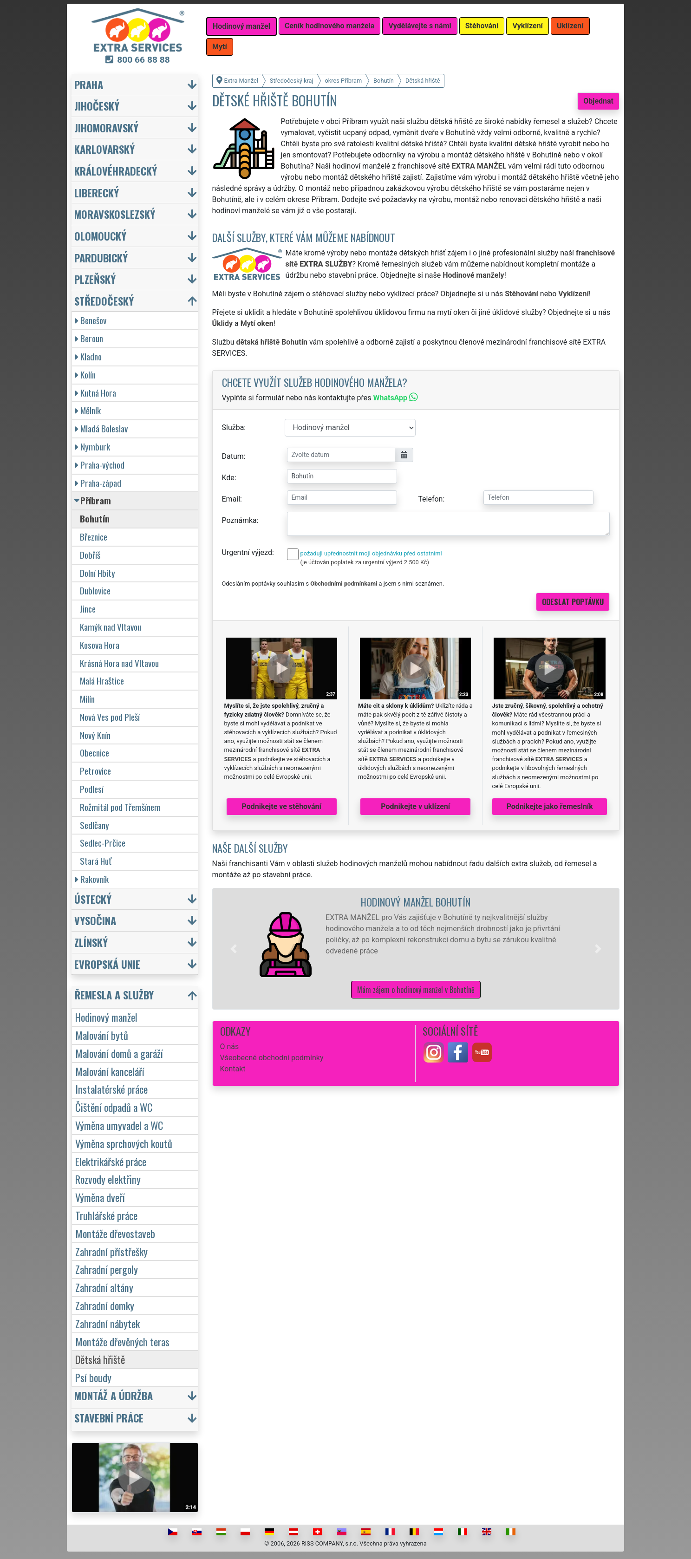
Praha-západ (98, 482)
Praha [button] (88, 84)
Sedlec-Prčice (102, 842)
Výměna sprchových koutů (123, 1143)
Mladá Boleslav (101, 428)
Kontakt (233, 1068)
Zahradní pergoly (106, 1269)
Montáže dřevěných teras (122, 1341)
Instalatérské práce (111, 1088)
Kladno (88, 356)
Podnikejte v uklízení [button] (415, 806)
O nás (229, 1046)
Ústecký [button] (92, 899)
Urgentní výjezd (247, 552)
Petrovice (95, 770)
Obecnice (94, 752)
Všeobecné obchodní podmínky (272, 1057)
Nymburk (92, 446)
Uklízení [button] (570, 25)
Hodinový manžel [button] (241, 26)
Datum (233, 456)
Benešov (90, 320)
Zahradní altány (104, 1287)
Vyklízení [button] (527, 25)
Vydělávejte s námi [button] (419, 25)
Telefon (430, 499)
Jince (88, 608)
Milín (87, 698)
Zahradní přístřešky (111, 1251)
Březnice (93, 536)
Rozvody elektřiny (108, 1179)
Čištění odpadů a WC (113, 1107)
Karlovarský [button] (104, 149)
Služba (233, 427)
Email (231, 499)
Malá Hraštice (102, 680)
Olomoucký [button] (100, 235)
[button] (233, 948)
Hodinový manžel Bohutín (415, 901)
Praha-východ (99, 464)
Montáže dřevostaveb (115, 1233)
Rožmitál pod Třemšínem (120, 807)
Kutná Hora (95, 392)
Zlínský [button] (91, 942)
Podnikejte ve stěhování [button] (281, 806)
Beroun (89, 338)
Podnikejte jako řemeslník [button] (550, 806)
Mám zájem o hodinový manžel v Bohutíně (416, 989)
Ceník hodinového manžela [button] (330, 25)
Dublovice (95, 590)
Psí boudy (93, 1377)
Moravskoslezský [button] (114, 214)
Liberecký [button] (96, 192)
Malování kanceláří (109, 1071)
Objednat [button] (598, 101)
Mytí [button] (219, 46)
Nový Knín (95, 735)
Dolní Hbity (97, 573)
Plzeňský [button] (95, 279)
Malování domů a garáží (119, 1053)
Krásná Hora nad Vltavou (119, 663)
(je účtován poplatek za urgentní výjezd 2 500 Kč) (364, 562)
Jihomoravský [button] (106, 127)
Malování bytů (101, 1035)
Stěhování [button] (482, 25)
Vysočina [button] (95, 920)
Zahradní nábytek (107, 1323)
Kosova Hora (99, 645)
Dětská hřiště (100, 1359)
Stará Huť (95, 861)
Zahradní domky (104, 1305)
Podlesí (92, 789)
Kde (228, 477)
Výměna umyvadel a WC (119, 1125)
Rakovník (92, 879)
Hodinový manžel (106, 1016)
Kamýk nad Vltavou (110, 626)
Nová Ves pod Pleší (110, 717)
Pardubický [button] (101, 257)
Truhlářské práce (106, 1215)
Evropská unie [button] (107, 964)
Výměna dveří (100, 1197)
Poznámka (239, 520)
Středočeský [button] (104, 300)
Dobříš (90, 554)
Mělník (88, 410)
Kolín (85, 374)
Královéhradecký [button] (115, 170)
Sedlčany (94, 825)
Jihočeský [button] (96, 105)
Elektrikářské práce (110, 1161)
